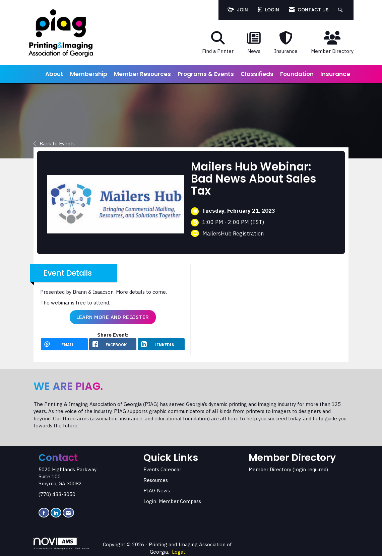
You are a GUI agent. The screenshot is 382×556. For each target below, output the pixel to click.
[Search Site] (341, 9)
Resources (155, 480)
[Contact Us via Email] (68, 512)
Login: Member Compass (172, 501)
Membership (88, 74)
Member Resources (142, 74)
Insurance (335, 74)
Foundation (297, 74)
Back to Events (54, 143)
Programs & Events (206, 74)
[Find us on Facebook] (44, 512)
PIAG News (156, 490)
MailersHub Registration (233, 233)
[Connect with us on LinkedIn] (56, 512)
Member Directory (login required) (288, 469)
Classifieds (257, 74)
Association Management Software (61, 544)
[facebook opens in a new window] (112, 344)
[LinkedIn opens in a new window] (161, 344)
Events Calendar (162, 469)
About (54, 74)
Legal (178, 552)
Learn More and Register (112, 317)
